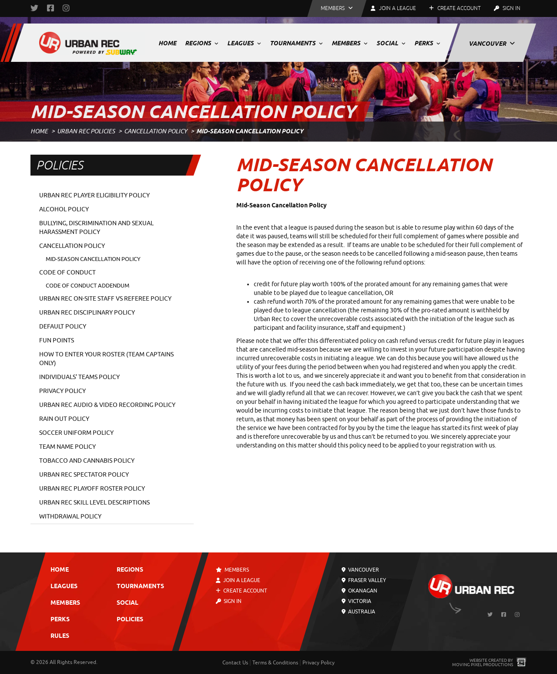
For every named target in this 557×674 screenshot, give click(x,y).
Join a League (238, 580)
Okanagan (359, 590)
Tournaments (296, 43)
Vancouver (492, 43)
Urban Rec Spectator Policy (84, 474)
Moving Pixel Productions (482, 664)
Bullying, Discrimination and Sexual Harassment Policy (96, 228)
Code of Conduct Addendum (87, 285)
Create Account (455, 8)
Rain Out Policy (64, 419)
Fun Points (56, 340)
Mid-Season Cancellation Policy (93, 259)
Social (391, 43)
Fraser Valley (364, 580)
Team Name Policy (67, 446)
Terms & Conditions (275, 662)
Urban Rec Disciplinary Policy (87, 312)
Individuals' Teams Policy (79, 377)
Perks (427, 43)
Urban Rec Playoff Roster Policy (92, 488)
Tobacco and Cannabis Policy (86, 460)
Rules (59, 636)
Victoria (356, 601)
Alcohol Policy (64, 209)
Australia (358, 611)
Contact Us (235, 662)
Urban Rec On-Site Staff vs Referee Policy (105, 298)
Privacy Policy (62, 391)
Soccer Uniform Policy (76, 433)
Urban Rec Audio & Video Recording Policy (107, 405)
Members (350, 43)
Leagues (244, 43)
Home (167, 43)
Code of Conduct (67, 272)
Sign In (507, 8)
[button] (336, 8)
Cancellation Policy (155, 131)
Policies (130, 620)
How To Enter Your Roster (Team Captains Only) (106, 359)
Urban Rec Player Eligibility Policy (94, 195)
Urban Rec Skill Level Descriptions (94, 502)
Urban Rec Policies (86, 131)
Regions (201, 43)
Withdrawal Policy (70, 516)
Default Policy (62, 326)
